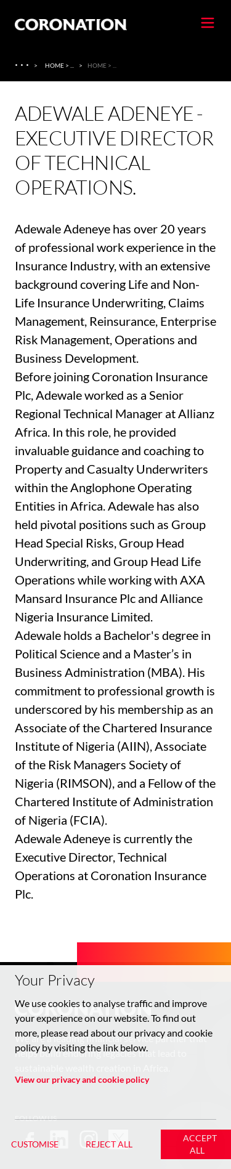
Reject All (109, 1144)
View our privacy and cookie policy (82, 1079)
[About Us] (23, 65)
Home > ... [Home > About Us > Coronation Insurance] (59, 65)
